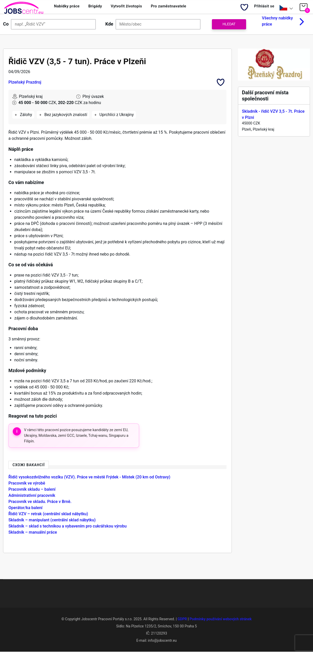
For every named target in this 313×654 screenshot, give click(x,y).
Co (6, 26)
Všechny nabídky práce (277, 23)
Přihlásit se (262, 7)
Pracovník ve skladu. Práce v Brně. (39, 503)
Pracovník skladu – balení (31, 491)
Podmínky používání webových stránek (220, 621)
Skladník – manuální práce (32, 534)
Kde (109, 26)
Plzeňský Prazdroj (24, 84)
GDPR (182, 621)
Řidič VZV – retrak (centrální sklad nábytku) (48, 515)
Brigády (100, 7)
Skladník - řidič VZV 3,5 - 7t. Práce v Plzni (273, 116)
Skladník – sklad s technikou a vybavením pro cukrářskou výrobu (67, 528)
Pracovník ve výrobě (26, 485)
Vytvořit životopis (136, 7)
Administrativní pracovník (31, 497)
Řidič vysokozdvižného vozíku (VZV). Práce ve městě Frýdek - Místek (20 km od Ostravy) (89, 479)
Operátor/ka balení (25, 509)
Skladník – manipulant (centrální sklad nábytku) (52, 522)
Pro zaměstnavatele (183, 7)
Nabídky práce (69, 7)
